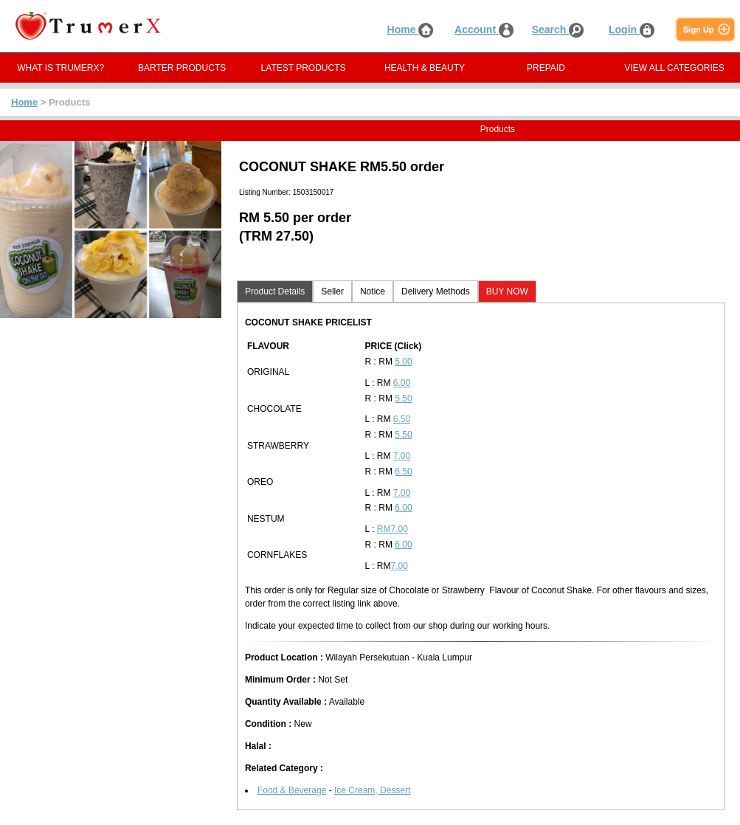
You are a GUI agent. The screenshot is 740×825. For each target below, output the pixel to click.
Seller (332, 291)
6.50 (401, 419)
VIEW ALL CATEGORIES (674, 68)
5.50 (403, 398)
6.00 (401, 383)
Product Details (275, 291)
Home (410, 29)
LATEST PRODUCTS (303, 68)
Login (631, 29)
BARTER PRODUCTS (182, 68)
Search (558, 29)
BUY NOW (507, 291)
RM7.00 (392, 529)
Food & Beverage (291, 790)
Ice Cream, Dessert (372, 790)
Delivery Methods (435, 291)
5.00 (403, 361)
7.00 (401, 456)
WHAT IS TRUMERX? (60, 68)
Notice (372, 291)
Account (483, 29)
